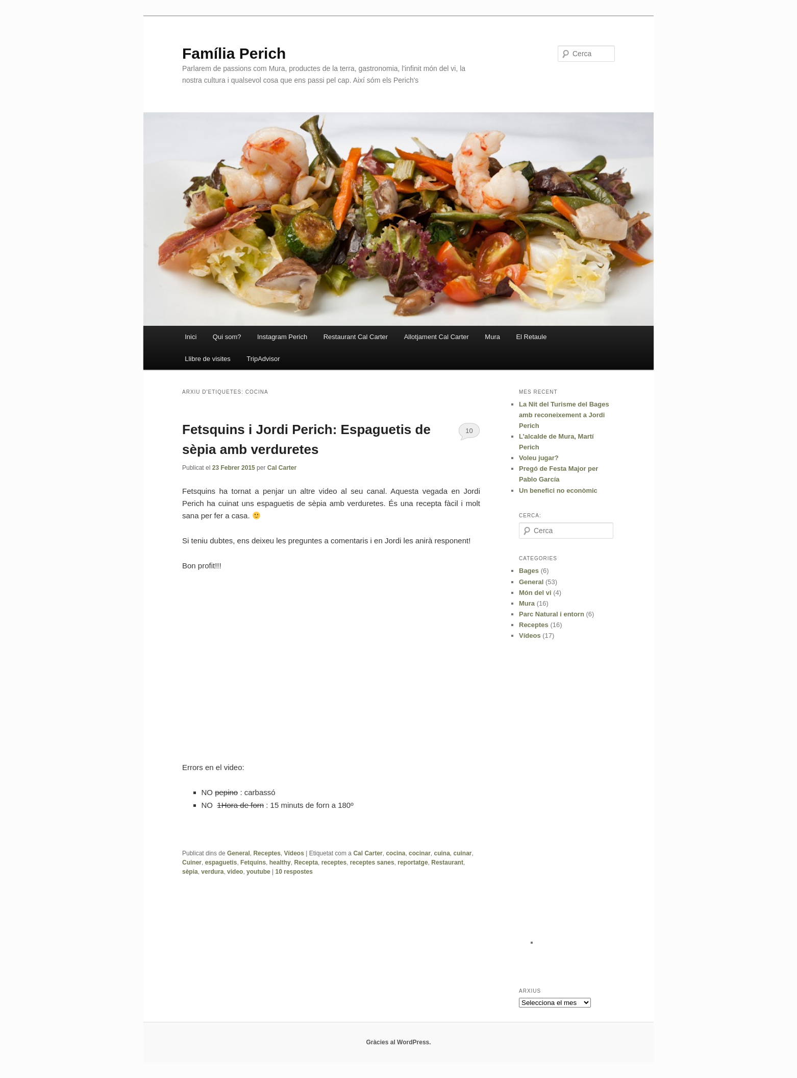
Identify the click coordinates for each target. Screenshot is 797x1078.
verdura (212, 871)
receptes (333, 862)
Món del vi (535, 592)
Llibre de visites (208, 359)
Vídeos (294, 853)
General (238, 853)
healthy (280, 862)
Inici (190, 337)
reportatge (412, 862)
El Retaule (531, 337)
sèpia (190, 871)
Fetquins (253, 862)
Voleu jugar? (539, 458)
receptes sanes (372, 862)
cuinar (462, 853)
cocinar (420, 853)
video (235, 871)
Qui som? (227, 337)
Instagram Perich (282, 337)
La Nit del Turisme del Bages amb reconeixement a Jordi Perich (564, 414)
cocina (395, 853)
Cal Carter (281, 467)
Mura (492, 337)
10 (468, 431)
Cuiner (192, 862)
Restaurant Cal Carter (355, 337)
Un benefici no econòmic (558, 490)
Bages (529, 570)
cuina (442, 853)
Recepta (306, 862)
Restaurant (447, 862)
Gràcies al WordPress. (398, 1042)
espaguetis (221, 862)
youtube (258, 871)
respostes (294, 871)
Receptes (266, 853)
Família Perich (234, 53)
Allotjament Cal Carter (436, 337)
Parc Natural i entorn (551, 614)
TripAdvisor (263, 359)
